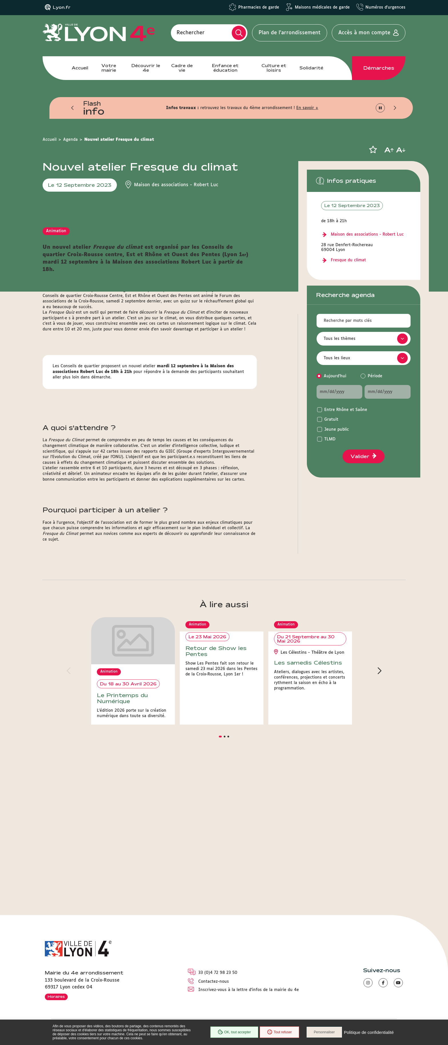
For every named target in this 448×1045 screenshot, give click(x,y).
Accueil (80, 67)
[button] (72, 108)
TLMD (329, 439)
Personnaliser (324, 1032)
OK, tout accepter (234, 1032)
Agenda (70, 140)
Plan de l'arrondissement (290, 32)
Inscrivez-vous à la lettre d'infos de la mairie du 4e (248, 990)
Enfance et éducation (225, 68)
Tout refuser (279, 1032)
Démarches (378, 68)
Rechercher (191, 32)
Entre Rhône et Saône (345, 410)
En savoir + (307, 108)
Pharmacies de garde (258, 7)
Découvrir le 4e (145, 68)
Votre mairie (108, 68)
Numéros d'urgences (385, 7)
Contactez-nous (213, 982)
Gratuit (331, 420)
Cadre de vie (182, 68)
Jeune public (336, 430)
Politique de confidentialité (369, 1032)
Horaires (56, 996)
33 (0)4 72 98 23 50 (217, 973)
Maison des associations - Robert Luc (367, 234)
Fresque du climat (348, 260)
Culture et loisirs (273, 68)
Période (375, 376)
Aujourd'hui (335, 376)
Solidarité (311, 67)
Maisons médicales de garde (322, 7)
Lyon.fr (62, 7)
